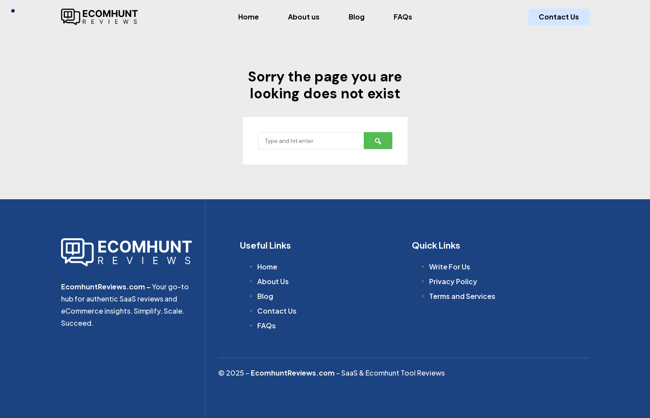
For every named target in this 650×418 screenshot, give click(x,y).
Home (248, 16)
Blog (357, 16)
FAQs (403, 16)
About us (304, 16)
